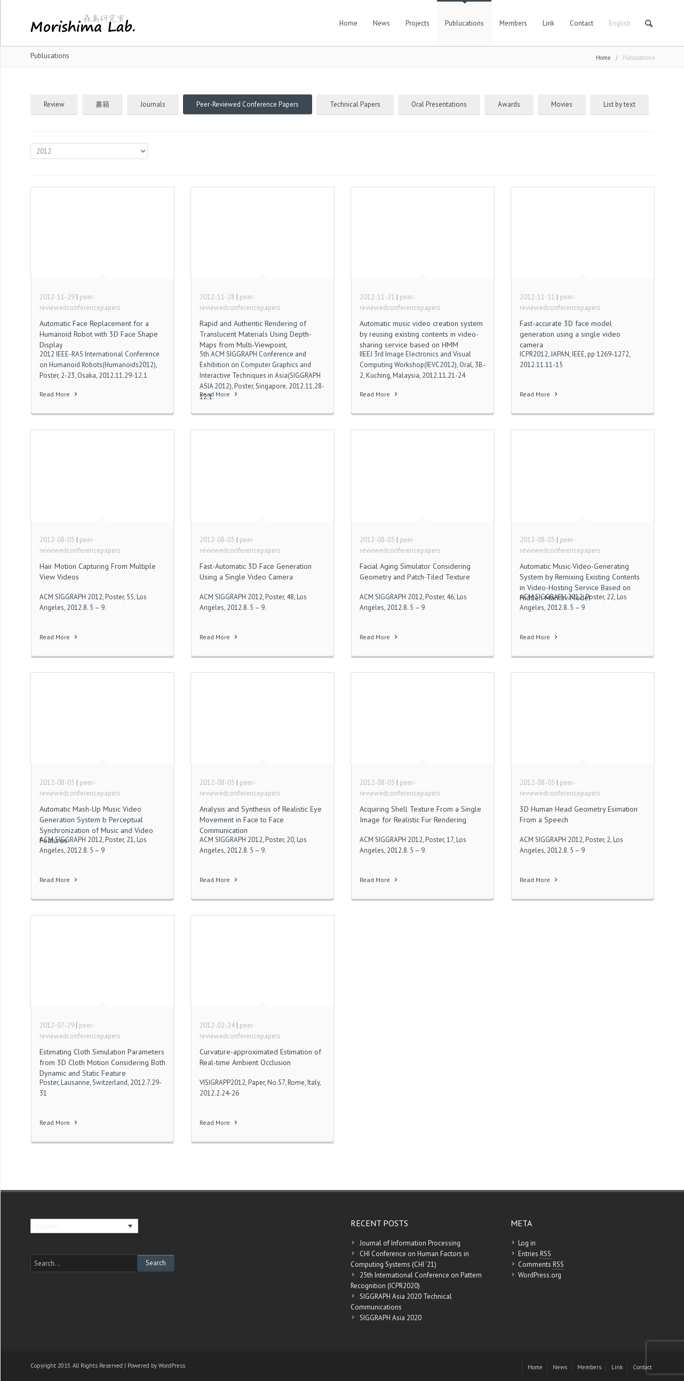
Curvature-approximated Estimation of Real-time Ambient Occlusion (260, 1057)
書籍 (102, 104)
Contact (581, 23)
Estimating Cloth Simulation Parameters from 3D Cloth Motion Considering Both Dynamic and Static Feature (102, 1062)
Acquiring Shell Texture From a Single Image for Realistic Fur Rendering (420, 814)
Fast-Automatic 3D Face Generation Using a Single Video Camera (256, 571)
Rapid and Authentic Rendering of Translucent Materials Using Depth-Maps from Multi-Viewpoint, (256, 334)
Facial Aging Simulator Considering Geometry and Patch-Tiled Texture (415, 571)
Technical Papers (355, 104)
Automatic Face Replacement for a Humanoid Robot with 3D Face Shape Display (98, 334)
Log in (527, 1243)
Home (348, 23)
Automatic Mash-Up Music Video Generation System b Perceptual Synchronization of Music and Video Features (96, 824)
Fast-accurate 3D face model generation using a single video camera (570, 334)
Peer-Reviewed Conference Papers (247, 104)
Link (548, 23)
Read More (59, 394)
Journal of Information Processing (410, 1243)
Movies (561, 104)
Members (513, 23)
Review (54, 104)
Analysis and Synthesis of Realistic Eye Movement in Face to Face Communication (261, 819)
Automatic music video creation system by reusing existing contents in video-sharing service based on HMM (421, 334)
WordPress (171, 1365)
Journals (152, 104)
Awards (509, 104)
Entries (534, 1254)
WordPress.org (539, 1275)
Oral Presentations (439, 104)
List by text (619, 104)
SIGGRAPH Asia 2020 (390, 1317)
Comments (541, 1264)
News (381, 23)
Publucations (464, 23)
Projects (417, 23)
